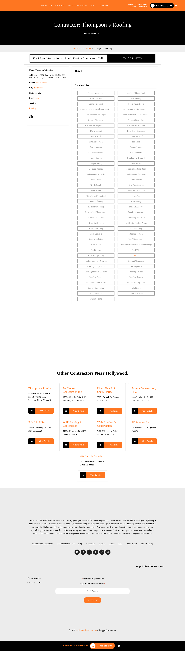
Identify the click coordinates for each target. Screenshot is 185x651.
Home (75, 48)
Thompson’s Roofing (103, 48)
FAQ (120, 544)
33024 (36, 98)
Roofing (32, 108)
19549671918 (92, 33)
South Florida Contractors (52, 6)
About (111, 544)
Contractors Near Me (77, 6)
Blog (93, 6)
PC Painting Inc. (141, 422)
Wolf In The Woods (91, 456)
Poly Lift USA (36, 422)
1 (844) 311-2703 (131, 58)
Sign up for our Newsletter (92, 583)
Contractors (86, 48)
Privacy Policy (147, 544)
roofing (136, 255)
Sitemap (102, 544)
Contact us (103, 6)
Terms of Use (131, 544)
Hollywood (38, 88)
